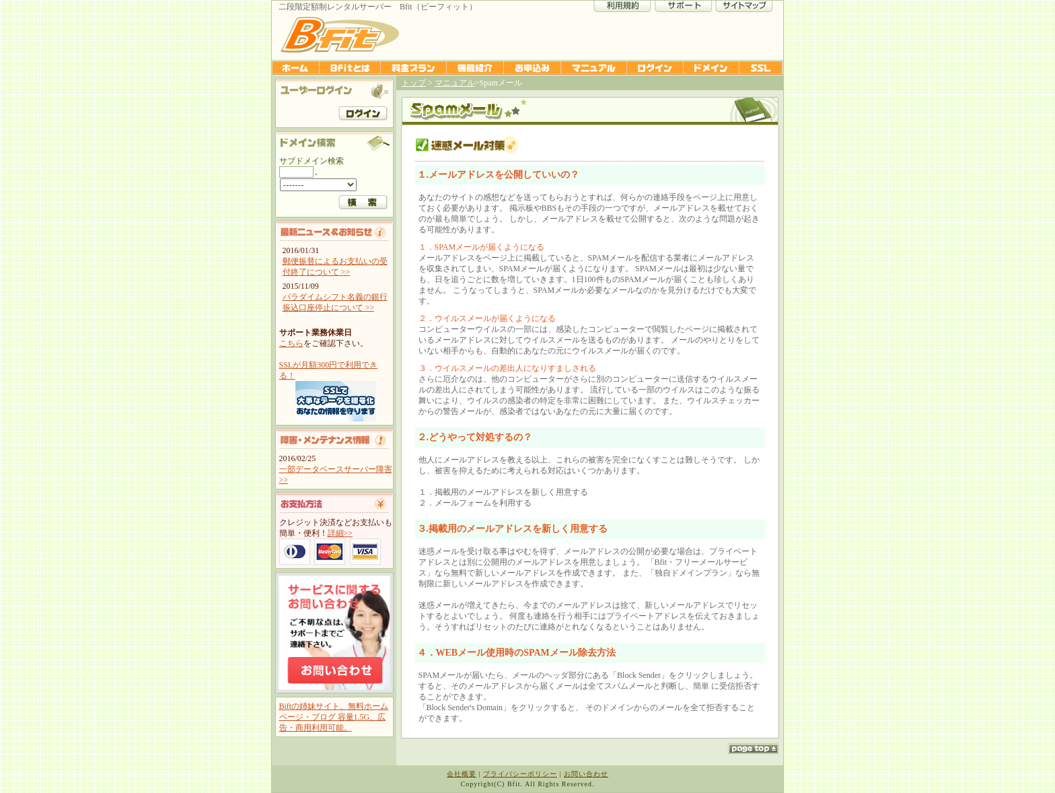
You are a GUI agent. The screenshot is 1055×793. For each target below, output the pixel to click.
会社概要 (461, 774)
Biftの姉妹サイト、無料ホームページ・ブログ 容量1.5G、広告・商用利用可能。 (334, 716)
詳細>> (340, 533)
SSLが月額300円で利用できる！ (336, 390)
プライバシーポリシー (520, 774)
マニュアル (455, 83)
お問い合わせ (586, 774)
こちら (291, 343)
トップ (414, 83)
